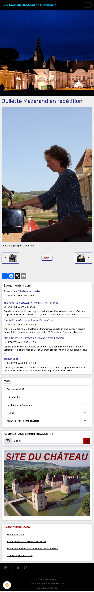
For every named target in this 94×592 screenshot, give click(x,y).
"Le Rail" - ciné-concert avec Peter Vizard (29, 320)
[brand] (29, 5)
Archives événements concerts (23, 421)
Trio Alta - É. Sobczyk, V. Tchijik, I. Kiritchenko (31, 302)
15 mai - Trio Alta (15, 534)
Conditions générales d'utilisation (47, 584)
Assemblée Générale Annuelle (22, 291)
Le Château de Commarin (20, 405)
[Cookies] (7, 585)
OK (87, 440)
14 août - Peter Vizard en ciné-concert (26, 541)
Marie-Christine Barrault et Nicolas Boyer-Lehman (34, 338)
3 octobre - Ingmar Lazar (20, 555)
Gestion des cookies (47, 588)
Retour (46, 258)
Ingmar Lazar (11, 358)
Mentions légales (47, 579)
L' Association (14, 397)
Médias (10, 413)
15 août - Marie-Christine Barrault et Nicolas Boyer (32, 548)
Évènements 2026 (16, 389)
